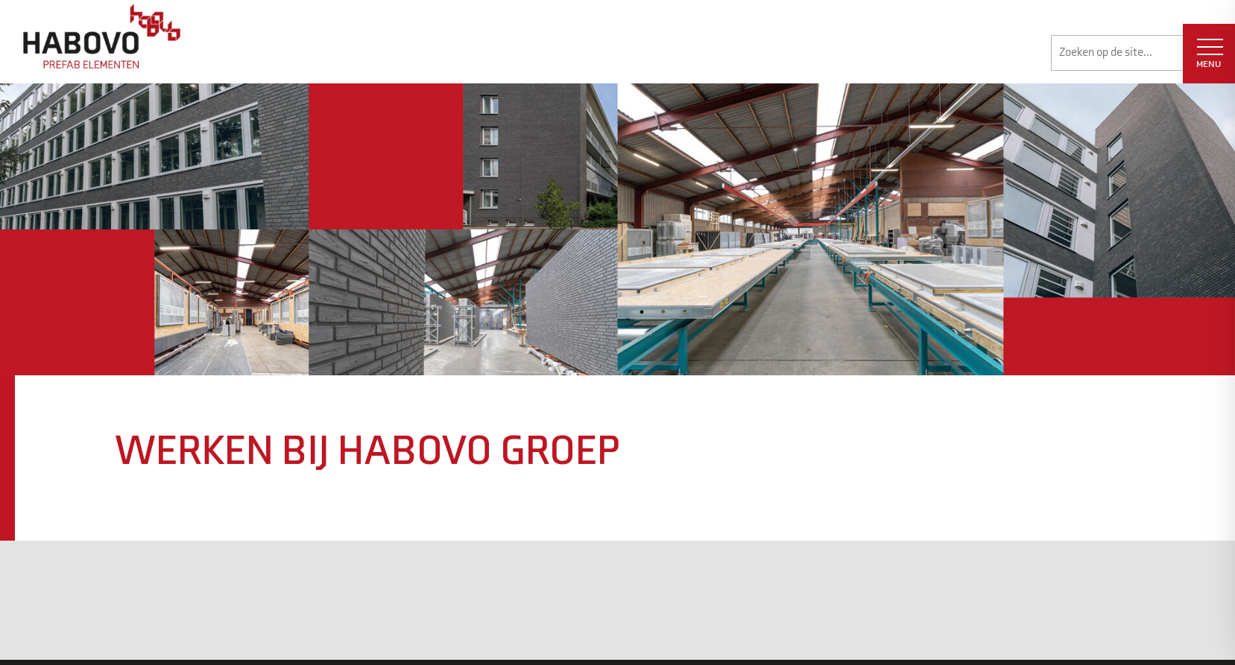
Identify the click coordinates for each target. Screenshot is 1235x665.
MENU (1209, 54)
